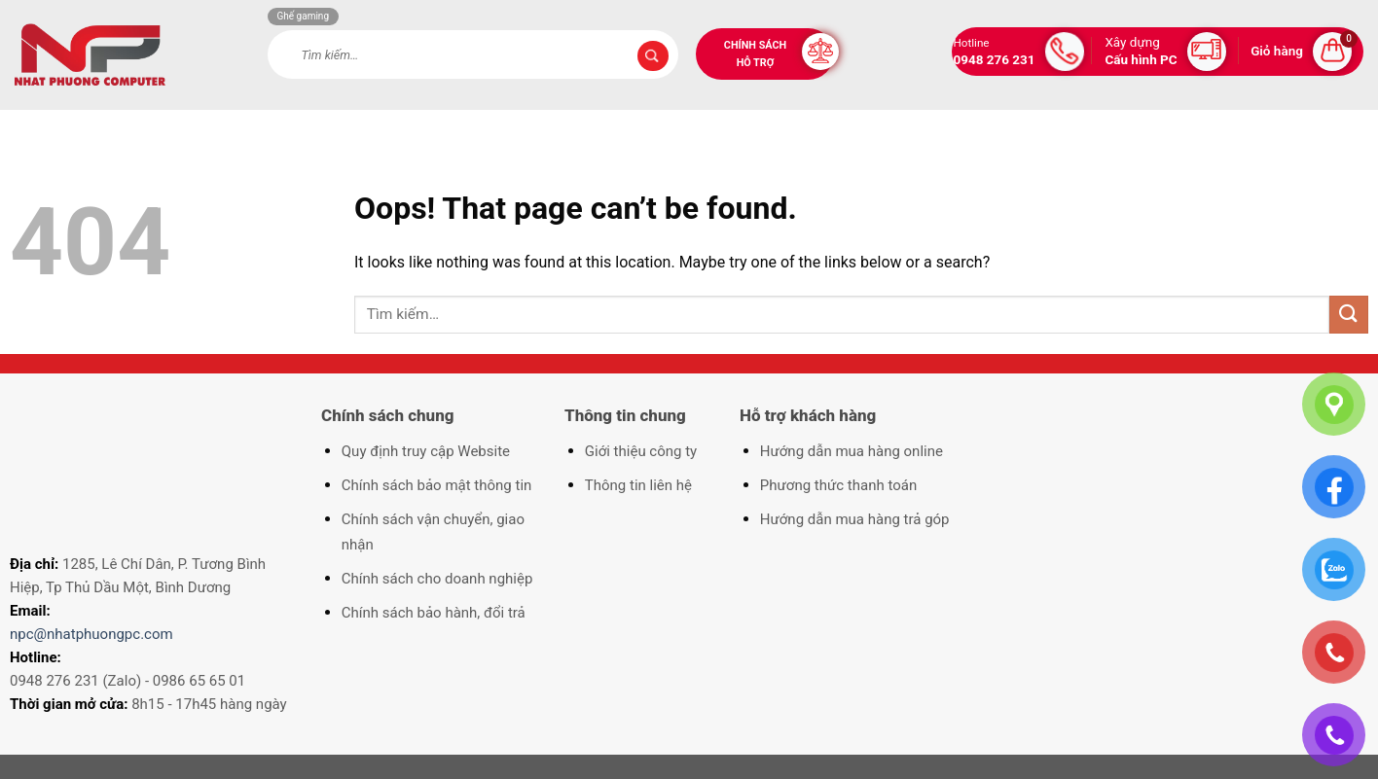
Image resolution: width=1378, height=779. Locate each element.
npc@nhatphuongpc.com (91, 634)
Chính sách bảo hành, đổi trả (434, 612)
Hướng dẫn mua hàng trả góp (855, 519)
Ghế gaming (303, 16)
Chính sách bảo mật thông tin (437, 485)
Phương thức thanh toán (838, 485)
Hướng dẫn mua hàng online (851, 451)
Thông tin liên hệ (638, 485)
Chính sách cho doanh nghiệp (437, 578)
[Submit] (653, 56)
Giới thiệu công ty (641, 451)
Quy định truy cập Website (426, 451)
